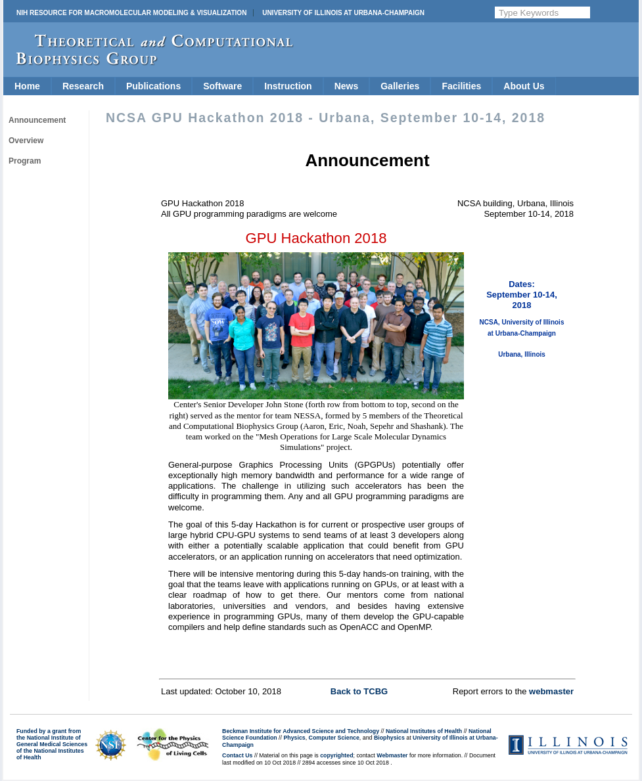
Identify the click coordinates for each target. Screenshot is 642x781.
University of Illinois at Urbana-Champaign (343, 12)
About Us (523, 86)
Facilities (461, 86)
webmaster (551, 691)
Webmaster (392, 755)
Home (27, 86)
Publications (153, 86)
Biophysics (389, 737)
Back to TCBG (359, 691)
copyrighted (336, 755)
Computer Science (334, 737)
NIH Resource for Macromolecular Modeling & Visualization (131, 12)
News (346, 86)
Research (83, 86)
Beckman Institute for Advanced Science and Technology (300, 731)
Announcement (37, 120)
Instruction (287, 86)
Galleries (399, 86)
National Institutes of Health (424, 731)
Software (222, 86)
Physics (294, 737)
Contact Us (237, 755)
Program (25, 161)
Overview (26, 140)
